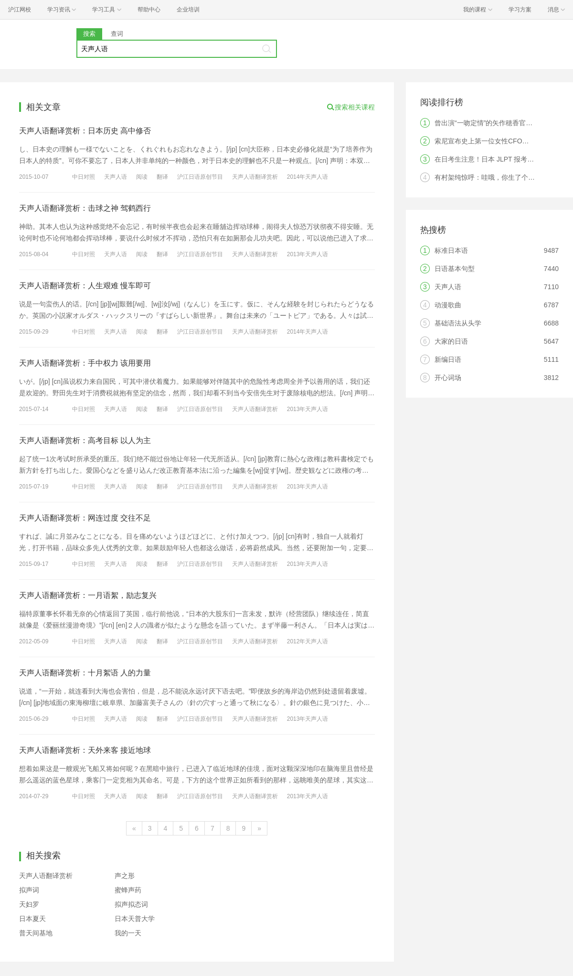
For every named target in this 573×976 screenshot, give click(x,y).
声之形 (125, 875)
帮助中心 (149, 9)
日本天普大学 (135, 918)
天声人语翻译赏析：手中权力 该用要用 (85, 363)
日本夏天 (32, 918)
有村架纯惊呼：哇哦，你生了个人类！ (491, 177)
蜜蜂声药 (128, 890)
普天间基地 (36, 933)
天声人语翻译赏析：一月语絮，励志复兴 (88, 595)
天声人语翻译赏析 (255, 177)
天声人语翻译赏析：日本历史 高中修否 (85, 131)
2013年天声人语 (308, 254)
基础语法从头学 (458, 323)
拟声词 (29, 890)
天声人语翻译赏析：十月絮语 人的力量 (85, 673)
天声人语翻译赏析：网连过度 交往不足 (85, 518)
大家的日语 (451, 341)
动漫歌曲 (448, 305)
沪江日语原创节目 (200, 177)
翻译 (162, 177)
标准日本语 (451, 250)
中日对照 (83, 177)
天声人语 (115, 177)
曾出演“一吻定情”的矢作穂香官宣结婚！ (493, 123)
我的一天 (128, 933)
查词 (117, 33)
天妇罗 (29, 904)
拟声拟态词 (131, 904)
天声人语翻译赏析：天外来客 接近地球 (85, 750)
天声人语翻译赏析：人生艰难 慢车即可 (85, 286)
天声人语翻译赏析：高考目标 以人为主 (85, 440)
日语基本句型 (455, 268)
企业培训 (188, 9)
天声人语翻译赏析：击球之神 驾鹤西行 (85, 208)
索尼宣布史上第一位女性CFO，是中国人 (495, 141)
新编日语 (448, 359)
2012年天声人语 (308, 641)
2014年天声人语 (308, 177)
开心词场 (448, 377)
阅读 (142, 177)
